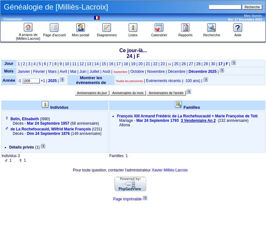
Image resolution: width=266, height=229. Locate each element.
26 (183, 64)
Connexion (13, 19)
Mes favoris (253, 15)
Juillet (94, 71)
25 (176, 64)
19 (133, 64)
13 (89, 64)
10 (67, 64)
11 (74, 64)
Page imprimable (127, 199)
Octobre (137, 71)
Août (106, 71)
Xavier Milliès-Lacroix (170, 170)
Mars (52, 71)
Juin (82, 71)
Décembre (176, 71)
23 (162, 64)
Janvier (24, 71)
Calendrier (159, 33)
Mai (73, 71)
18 (126, 64)
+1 (43, 81)
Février (39, 71)
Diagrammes (107, 33)
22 (155, 64)
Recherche (211, 33)
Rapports (185, 33)
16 (111, 64)
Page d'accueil (54, 33)
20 (141, 64)
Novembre (156, 71)
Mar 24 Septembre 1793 (176, 120)
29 (206, 64)
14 (96, 64)
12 (81, 64)
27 (191, 64)
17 (118, 64)
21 (148, 64)
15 (104, 64)
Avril (63, 71)
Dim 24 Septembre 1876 (48, 133)
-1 (19, 81)
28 (198, 64)
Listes (133, 33)
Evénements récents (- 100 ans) (173, 81)
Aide (238, 33)
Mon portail (80, 33)
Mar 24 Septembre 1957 (48, 123)
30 (213, 64)
